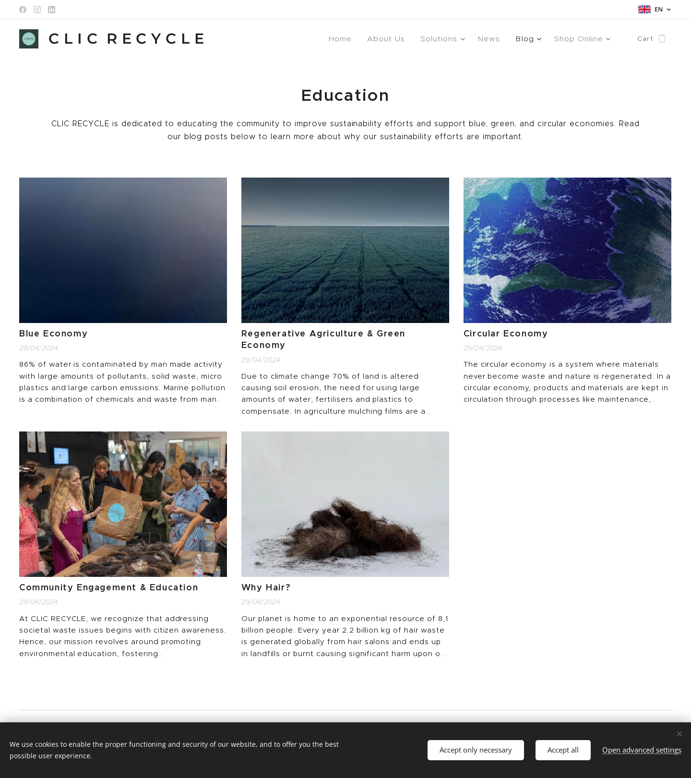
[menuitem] (352, 39)
